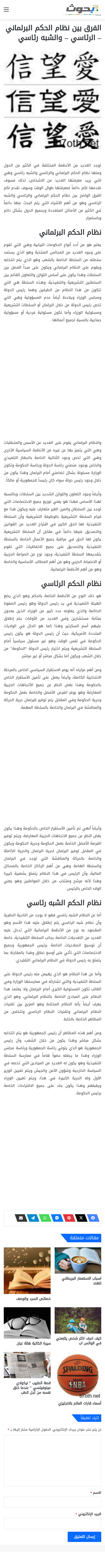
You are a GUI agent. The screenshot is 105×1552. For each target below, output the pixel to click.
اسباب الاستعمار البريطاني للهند (81, 1281)
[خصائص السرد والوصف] (27, 1270)
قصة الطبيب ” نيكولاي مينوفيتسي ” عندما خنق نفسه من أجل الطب (32, 1388)
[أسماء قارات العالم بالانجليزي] (78, 1375)
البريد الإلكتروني (88, 1514)
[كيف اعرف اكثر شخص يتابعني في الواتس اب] (78, 1320)
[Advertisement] (52, 382)
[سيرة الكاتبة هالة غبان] (27, 1322)
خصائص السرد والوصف (33, 1298)
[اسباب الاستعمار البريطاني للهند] (78, 1260)
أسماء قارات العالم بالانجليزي (79, 1403)
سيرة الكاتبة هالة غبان (34, 1343)
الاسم (95, 1493)
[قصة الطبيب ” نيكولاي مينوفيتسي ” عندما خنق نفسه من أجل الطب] (27, 1365)
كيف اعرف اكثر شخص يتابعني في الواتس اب (78, 1341)
